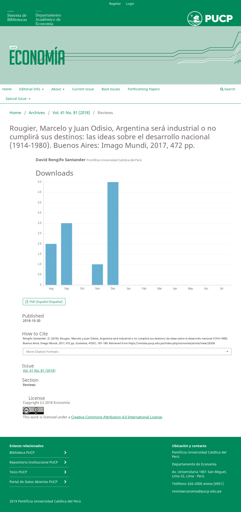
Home (7, 89)
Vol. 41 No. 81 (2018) (71, 112)
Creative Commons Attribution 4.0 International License (116, 417)
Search (227, 89)
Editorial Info (30, 89)
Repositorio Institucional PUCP (34, 462)
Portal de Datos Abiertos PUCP (33, 481)
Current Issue (83, 89)
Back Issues (111, 89)
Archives (37, 112)
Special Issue (17, 98)
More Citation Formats (42, 351)
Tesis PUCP (18, 472)
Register (115, 3)
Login (130, 3)
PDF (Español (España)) (46, 301)
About (56, 89)
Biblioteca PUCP (22, 452)
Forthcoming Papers (144, 89)
